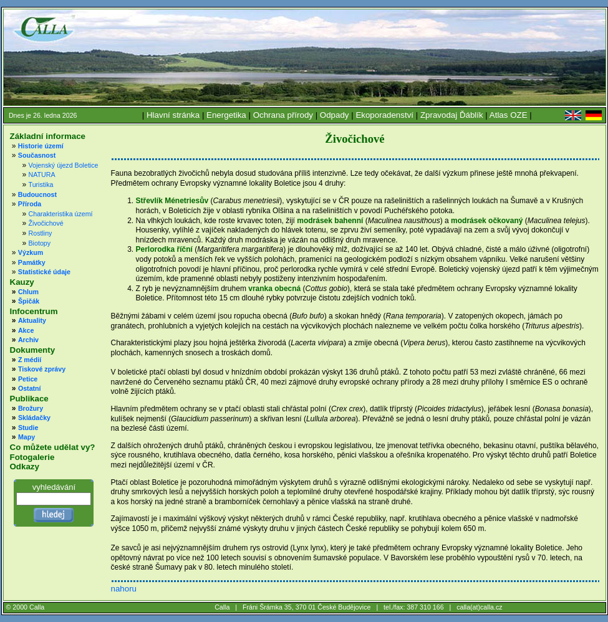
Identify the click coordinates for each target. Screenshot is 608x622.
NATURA (42, 174)
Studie (28, 427)
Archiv (28, 339)
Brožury (30, 408)
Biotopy (40, 243)
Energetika (226, 115)
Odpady (334, 115)
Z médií (29, 359)
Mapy (26, 437)
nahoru (123, 588)
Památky (32, 262)
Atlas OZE (509, 115)
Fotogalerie (32, 457)
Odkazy (24, 466)
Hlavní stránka (173, 115)
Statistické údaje (44, 271)
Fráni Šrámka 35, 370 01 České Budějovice (307, 607)
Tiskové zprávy (41, 369)
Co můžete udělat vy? (52, 447)
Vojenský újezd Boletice (64, 165)
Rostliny (40, 233)
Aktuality (32, 320)
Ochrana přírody (283, 115)
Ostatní (29, 388)
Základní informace (47, 136)
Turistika (41, 184)
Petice (27, 379)
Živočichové (46, 223)
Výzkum (30, 252)
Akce (26, 330)
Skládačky (34, 417)
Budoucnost (37, 194)
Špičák (28, 301)
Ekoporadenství (384, 115)
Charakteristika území (61, 214)
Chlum (28, 291)
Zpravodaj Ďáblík (451, 115)
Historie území (41, 146)
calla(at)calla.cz (479, 607)
